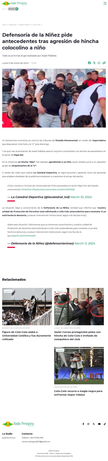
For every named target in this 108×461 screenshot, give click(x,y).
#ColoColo (26, 189)
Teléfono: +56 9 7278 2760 (32, 438)
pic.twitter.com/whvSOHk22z (60, 189)
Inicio (4, 24)
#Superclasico (39, 189)
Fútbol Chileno (24, 24)
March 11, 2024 (84, 243)
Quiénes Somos (8, 438)
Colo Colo (36, 24)
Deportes (12, 24)
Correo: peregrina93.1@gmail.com (36, 441)
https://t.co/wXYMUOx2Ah (22, 235)
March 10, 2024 (81, 197)
